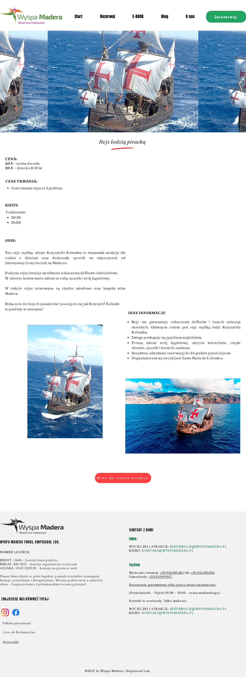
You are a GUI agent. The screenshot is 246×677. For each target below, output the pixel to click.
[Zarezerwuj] (226, 17)
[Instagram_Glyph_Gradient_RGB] (5, 612)
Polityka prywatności (17, 623)
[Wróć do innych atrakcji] (123, 478)
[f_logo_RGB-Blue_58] (16, 612)
